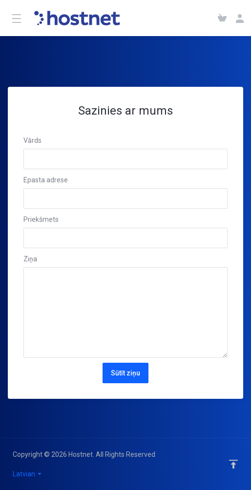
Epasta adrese (45, 180)
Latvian (27, 474)
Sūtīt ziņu (125, 373)
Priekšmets (41, 219)
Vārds (32, 140)
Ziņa (30, 259)
